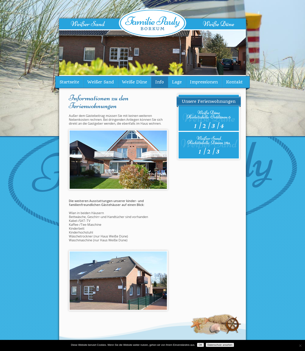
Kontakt (234, 82)
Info (159, 82)
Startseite (69, 82)
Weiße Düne (218, 24)
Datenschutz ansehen (219, 344)
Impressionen (204, 82)
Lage (177, 82)
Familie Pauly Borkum (152, 23)
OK (200, 344)
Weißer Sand (88, 24)
